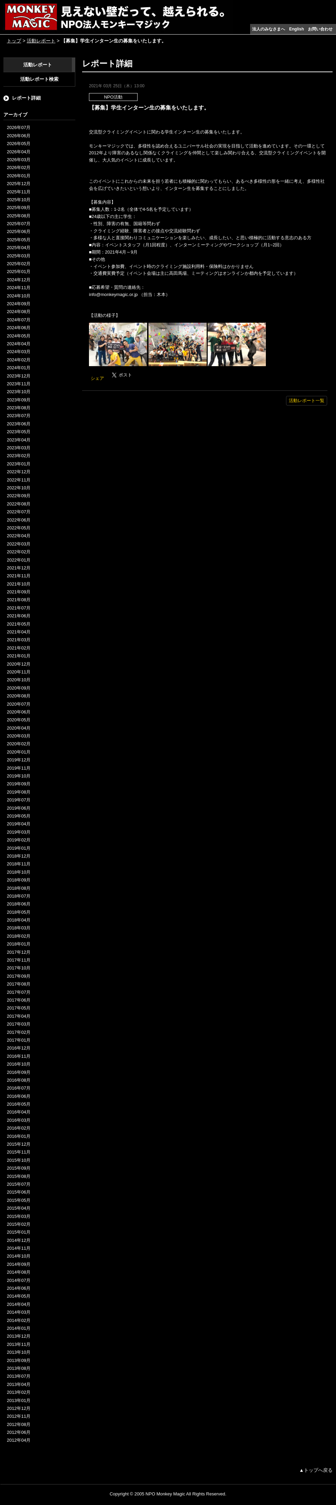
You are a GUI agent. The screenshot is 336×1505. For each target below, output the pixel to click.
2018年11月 (18, 863)
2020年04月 (18, 728)
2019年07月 (18, 799)
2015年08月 (18, 1176)
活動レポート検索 (39, 79)
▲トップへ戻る (316, 1470)
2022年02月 (18, 551)
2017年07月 (18, 992)
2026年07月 (18, 127)
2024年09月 (18, 303)
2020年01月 (18, 752)
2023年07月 (18, 415)
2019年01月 (18, 848)
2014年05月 (18, 1296)
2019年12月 (18, 759)
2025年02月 (18, 263)
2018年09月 (18, 880)
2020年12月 (18, 664)
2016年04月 (18, 1112)
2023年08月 (18, 407)
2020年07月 (18, 704)
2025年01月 (18, 271)
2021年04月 (18, 631)
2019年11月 (18, 768)
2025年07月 (18, 223)
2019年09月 (18, 783)
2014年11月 (18, 1248)
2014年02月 (18, 1320)
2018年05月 (18, 912)
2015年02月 (18, 1224)
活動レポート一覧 (306, 400)
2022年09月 (18, 495)
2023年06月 (18, 423)
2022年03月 (18, 543)
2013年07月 (18, 1376)
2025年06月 (18, 231)
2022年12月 (18, 471)
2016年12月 (18, 1048)
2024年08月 (18, 311)
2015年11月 (18, 1152)
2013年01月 (18, 1400)
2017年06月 (18, 1000)
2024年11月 (18, 287)
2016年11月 (18, 1056)
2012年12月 (18, 1408)
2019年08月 (18, 792)
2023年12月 (18, 375)
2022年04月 (18, 535)
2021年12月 (18, 567)
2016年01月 (18, 1136)
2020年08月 (18, 695)
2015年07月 (18, 1184)
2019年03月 (18, 832)
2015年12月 (18, 1144)
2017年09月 (18, 976)
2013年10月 (18, 1352)
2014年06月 (18, 1288)
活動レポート (41, 40)
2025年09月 (18, 207)
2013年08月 (18, 1368)
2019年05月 (18, 816)
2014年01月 (18, 1328)
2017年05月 (18, 1008)
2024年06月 (18, 327)
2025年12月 (18, 183)
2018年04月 (18, 920)
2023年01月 (18, 463)
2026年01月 (18, 175)
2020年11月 (18, 671)
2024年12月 (18, 279)
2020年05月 (18, 719)
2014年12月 (18, 1240)
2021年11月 (18, 575)
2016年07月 (18, 1088)
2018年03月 (18, 927)
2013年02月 (18, 1392)
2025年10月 (18, 199)
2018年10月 (18, 872)
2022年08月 (18, 503)
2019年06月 (18, 808)
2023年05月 (18, 431)
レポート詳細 (26, 98)
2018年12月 (18, 856)
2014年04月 (18, 1304)
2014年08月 (18, 1272)
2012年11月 (18, 1416)
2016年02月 (18, 1128)
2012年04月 (18, 1440)
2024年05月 (18, 335)
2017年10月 (18, 967)
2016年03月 (18, 1120)
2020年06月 (18, 712)
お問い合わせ (320, 29)
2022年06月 (18, 520)
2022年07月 (18, 511)
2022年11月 (18, 480)
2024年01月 (18, 367)
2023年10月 (18, 391)
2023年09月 (18, 399)
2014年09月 (18, 1264)
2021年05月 (18, 624)
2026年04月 (18, 151)
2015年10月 (18, 1160)
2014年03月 (18, 1312)
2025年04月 (18, 247)
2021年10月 (18, 584)
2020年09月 (18, 688)
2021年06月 (18, 615)
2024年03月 (18, 351)
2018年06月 (18, 903)
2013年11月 (18, 1344)
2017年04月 (18, 1016)
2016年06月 (18, 1096)
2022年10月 (18, 487)
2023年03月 (18, 447)
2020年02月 (18, 743)
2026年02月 (18, 167)
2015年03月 (18, 1216)
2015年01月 (18, 1232)
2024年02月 (18, 359)
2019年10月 (18, 776)
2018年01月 (18, 944)
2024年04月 (18, 343)
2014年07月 (18, 1280)
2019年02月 (18, 839)
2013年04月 (18, 1384)
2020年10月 (18, 679)
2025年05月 (18, 239)
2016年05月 (18, 1104)
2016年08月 (18, 1080)
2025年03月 (18, 255)
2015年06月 (18, 1192)
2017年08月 (18, 984)
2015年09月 (18, 1168)
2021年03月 (18, 639)
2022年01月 (18, 560)
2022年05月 (18, 527)
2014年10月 (18, 1256)
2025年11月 (18, 191)
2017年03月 (18, 1024)
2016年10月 (18, 1064)
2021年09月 (18, 591)
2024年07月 (18, 319)
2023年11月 (18, 383)
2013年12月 (18, 1336)
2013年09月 (18, 1360)
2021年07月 (18, 607)
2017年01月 (18, 1040)
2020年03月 (18, 735)
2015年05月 (18, 1200)
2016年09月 (18, 1072)
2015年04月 (18, 1208)
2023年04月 (18, 439)
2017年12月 (18, 952)
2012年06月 (18, 1432)
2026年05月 (18, 143)
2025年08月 (18, 215)
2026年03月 (18, 159)
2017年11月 (18, 960)
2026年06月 (18, 135)
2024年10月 (18, 295)
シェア (97, 378)
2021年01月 (18, 655)
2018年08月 (18, 888)
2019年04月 (18, 823)
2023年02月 (18, 455)
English (296, 29)
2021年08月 (18, 599)
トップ (14, 40)
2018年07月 (18, 896)
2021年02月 (18, 648)
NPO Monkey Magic (165, 1493)
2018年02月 (18, 936)
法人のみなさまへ (268, 29)
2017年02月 (18, 1032)
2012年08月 (18, 1424)
